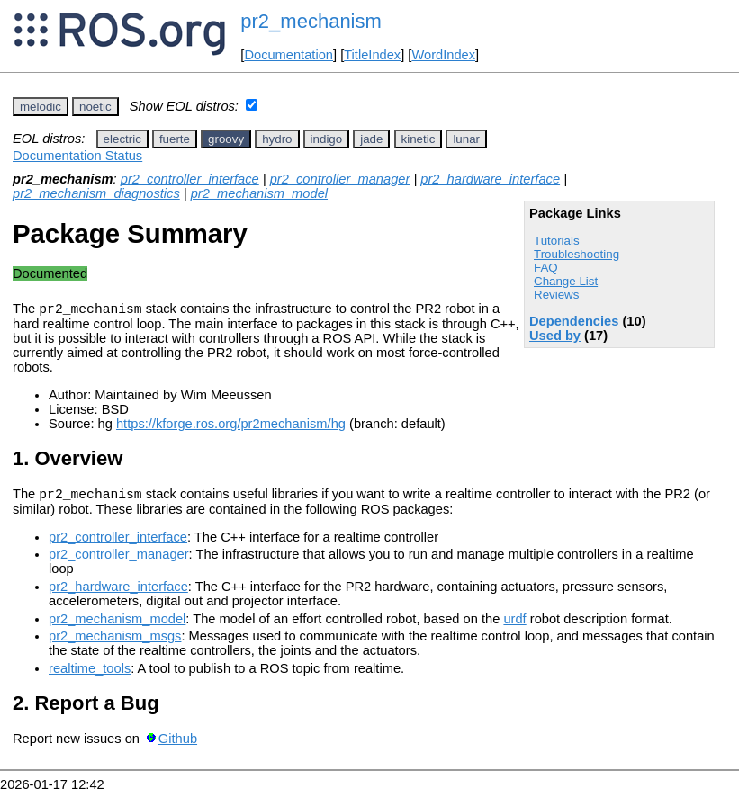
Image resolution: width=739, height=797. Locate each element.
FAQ (546, 267)
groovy (226, 139)
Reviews (556, 294)
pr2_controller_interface (190, 179)
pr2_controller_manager (340, 179)
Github (177, 744)
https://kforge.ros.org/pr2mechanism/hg (231, 426)
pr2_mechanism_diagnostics (96, 193)
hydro (277, 139)
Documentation (288, 55)
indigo (327, 139)
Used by (555, 335)
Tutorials (557, 240)
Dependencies (573, 321)
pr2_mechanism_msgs (115, 641)
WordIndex (443, 55)
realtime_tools (90, 674)
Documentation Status (77, 155)
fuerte (174, 139)
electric (122, 139)
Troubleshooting (576, 254)
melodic (40, 106)
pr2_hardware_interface (490, 179)
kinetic (418, 139)
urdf (514, 624)
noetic (95, 106)
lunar (466, 139)
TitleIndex (372, 55)
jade (371, 139)
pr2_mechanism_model (259, 193)
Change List (566, 281)
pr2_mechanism (311, 21)
